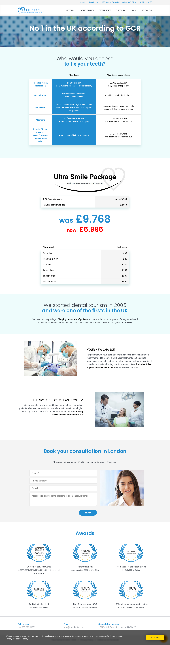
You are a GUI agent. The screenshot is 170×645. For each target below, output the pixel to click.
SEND (88, 512)
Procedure (69, 10)
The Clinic (120, 10)
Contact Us (147, 10)
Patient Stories (87, 10)
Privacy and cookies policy (17, 639)
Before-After (105, 10)
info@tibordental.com (88, 2)
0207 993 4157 (146, 2)
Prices (133, 10)
